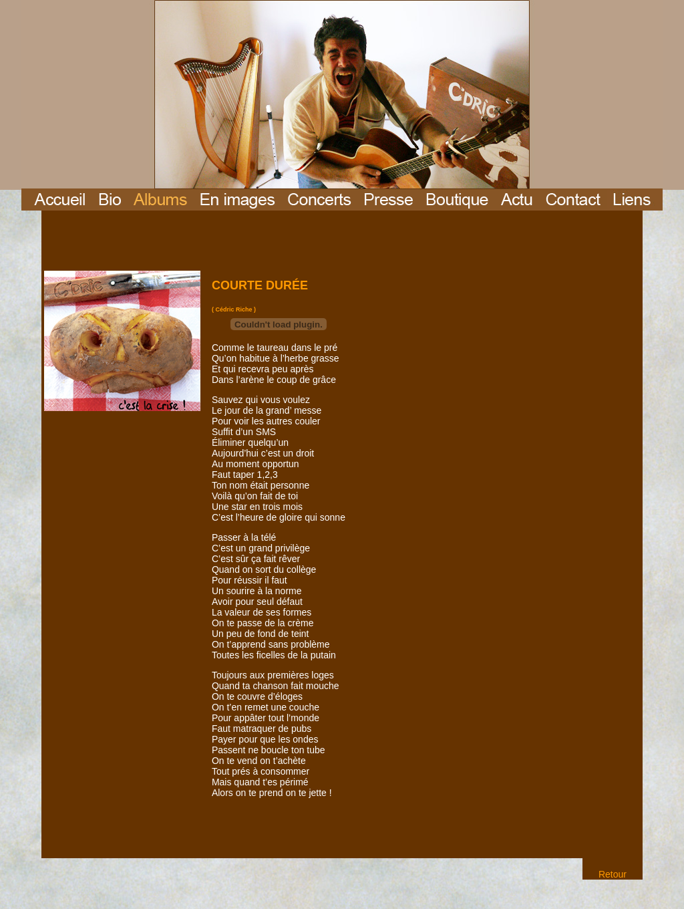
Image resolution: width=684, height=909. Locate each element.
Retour (612, 874)
